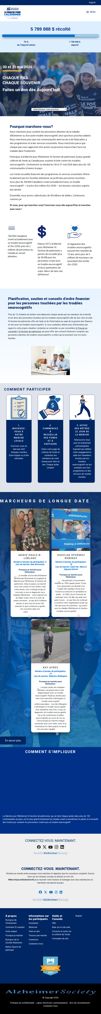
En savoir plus (13, 740)
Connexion (33, 939)
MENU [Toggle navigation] (91, 12)
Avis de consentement (80, 1003)
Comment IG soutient (14, 927)
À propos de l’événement (11, 921)
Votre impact (11, 931)
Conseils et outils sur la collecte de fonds (61, 933)
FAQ (54, 923)
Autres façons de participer (13, 948)
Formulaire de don (60, 938)
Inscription (33, 923)
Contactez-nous (36, 943)
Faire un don (34, 931)
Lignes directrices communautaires (52, 1003)
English (92, 2)
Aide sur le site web (61, 927)
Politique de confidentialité (22, 1003)
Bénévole (33, 927)
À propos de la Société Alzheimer (13, 941)
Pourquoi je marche (14, 935)
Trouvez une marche (38, 935)
